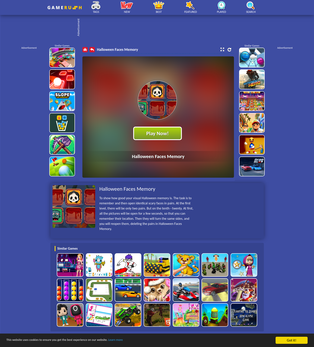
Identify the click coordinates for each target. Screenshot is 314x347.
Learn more (133, 340)
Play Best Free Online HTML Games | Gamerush (64, 7)
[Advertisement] (159, 27)
